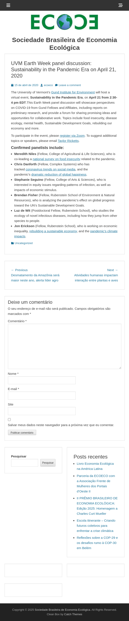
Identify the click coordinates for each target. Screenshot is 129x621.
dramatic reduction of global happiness (58, 174)
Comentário (17, 321)
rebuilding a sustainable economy (53, 231)
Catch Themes (73, 614)
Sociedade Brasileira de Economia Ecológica (62, 609)
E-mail (13, 389)
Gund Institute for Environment (73, 92)
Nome (13, 373)
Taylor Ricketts (68, 141)
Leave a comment (70, 85)
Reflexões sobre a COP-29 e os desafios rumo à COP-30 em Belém (97, 543)
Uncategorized (24, 243)
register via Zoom (72, 135)
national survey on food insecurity (56, 159)
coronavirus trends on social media (50, 169)
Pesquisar (19, 456)
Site (11, 404)
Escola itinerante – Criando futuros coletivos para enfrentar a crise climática (96, 526)
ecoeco (48, 85)
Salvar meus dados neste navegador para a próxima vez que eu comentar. (61, 425)
